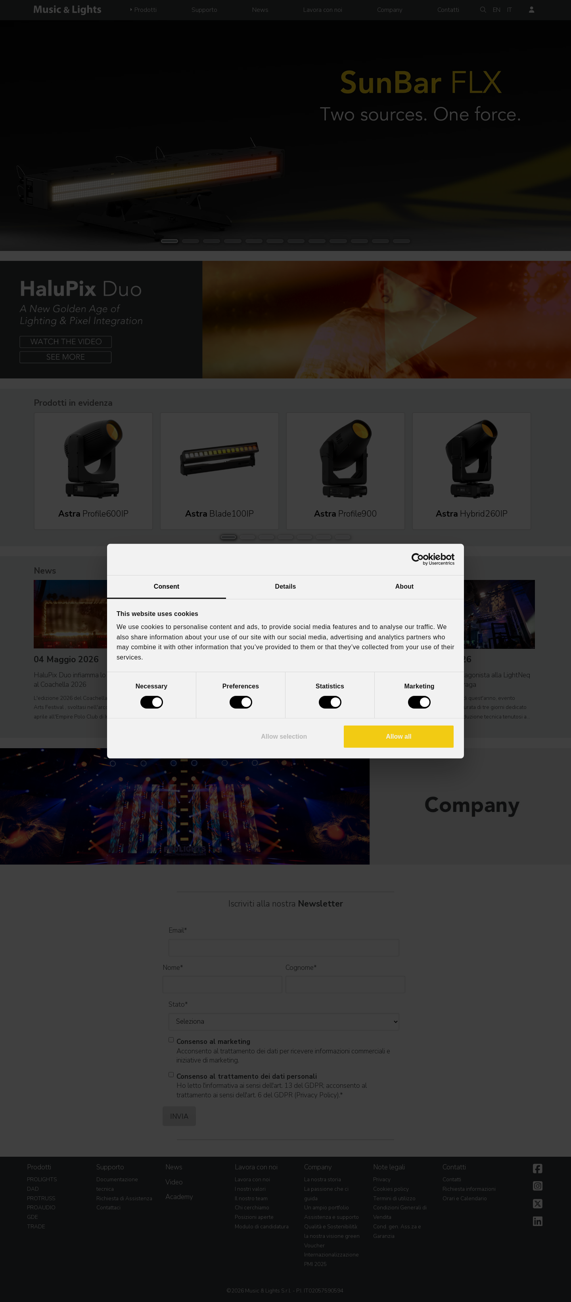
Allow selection (284, 736)
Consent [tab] (166, 586)
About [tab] (404, 586)
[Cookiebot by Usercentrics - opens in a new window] (419, 559)
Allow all (399, 736)
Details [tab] (285, 586)
